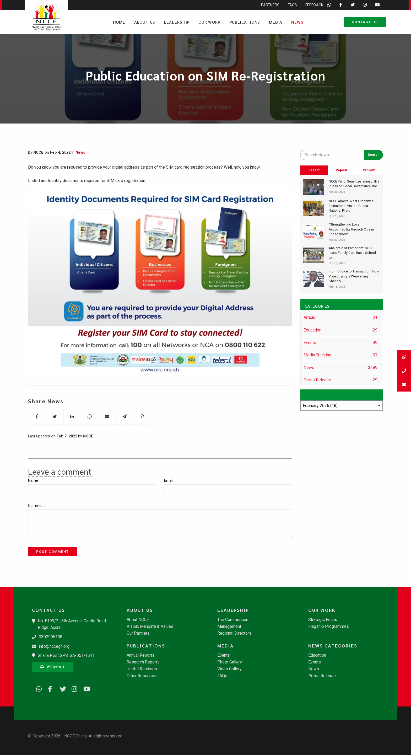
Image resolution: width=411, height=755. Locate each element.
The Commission (232, 620)
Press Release (322, 676)
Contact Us (365, 22)
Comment (36, 506)
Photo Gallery (229, 662)
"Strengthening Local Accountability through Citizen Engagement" (351, 229)
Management (229, 626)
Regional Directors (234, 633)
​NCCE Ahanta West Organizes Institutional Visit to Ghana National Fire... (351, 205)
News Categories (332, 645)
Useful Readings (142, 669)
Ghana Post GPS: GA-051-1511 (66, 655)
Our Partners (138, 633)
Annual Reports (140, 655)
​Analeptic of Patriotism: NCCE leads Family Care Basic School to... (352, 252)
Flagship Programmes (328, 626)
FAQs (222, 676)
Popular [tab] (341, 170)
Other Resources (142, 676)
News (297, 22)
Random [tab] (369, 170)
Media (275, 22)
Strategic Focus (322, 620)
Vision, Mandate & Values (150, 626)
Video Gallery (229, 669)
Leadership (177, 22)
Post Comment (52, 552)
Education (317, 655)
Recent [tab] (314, 170)
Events (223, 655)
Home (119, 22)
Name (33, 480)
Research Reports (143, 662)
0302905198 (50, 636)
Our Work (209, 22)
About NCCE (138, 620)
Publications (245, 22)
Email (168, 480)
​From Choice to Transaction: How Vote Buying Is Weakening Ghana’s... (354, 276)
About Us (144, 22)
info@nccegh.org (54, 646)
